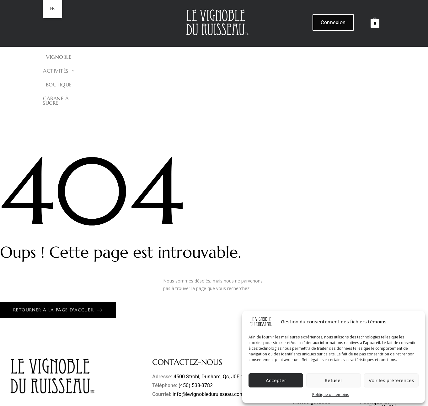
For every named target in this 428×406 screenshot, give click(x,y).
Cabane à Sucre (276, 57)
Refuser (333, 380)
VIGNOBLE (142, 57)
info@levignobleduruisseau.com (208, 348)
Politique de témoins (330, 394)
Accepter (276, 380)
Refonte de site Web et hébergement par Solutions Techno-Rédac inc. (191, 399)
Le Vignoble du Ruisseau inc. (86, 399)
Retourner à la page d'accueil (54, 264)
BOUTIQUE (228, 57)
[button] (185, 57)
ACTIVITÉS (185, 57)
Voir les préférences (391, 380)
